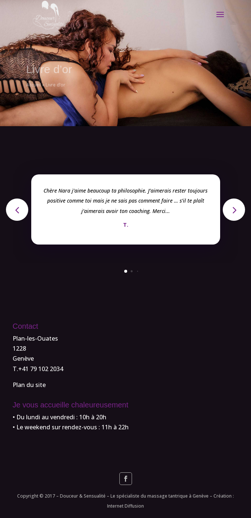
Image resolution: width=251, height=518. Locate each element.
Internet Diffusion (125, 506)
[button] (234, 210)
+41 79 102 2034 (40, 369)
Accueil (40, 85)
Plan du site (29, 385)
